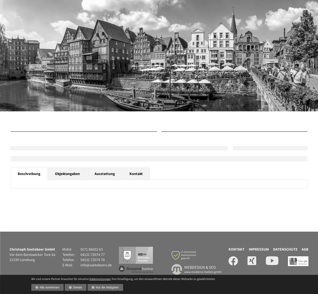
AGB (305, 249)
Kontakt (136, 173)
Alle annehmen (49, 287)
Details (77, 287)
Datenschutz (285, 249)
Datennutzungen (100, 279)
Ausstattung (105, 173)
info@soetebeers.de (96, 264)
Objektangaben (67, 173)
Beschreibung (29, 173)
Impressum (259, 249)
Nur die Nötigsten (107, 287)
